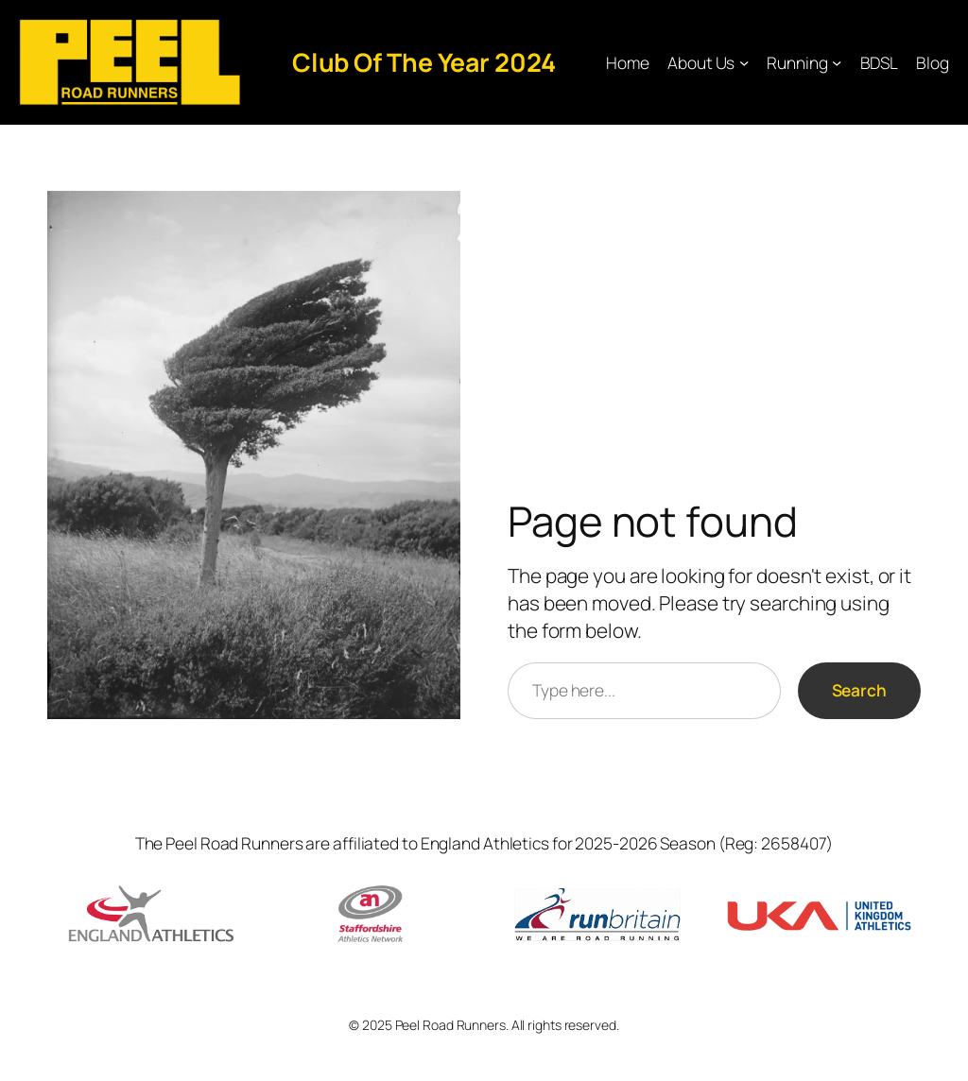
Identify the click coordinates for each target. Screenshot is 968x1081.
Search (859, 689)
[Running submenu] (836, 62)
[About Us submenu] (744, 62)
